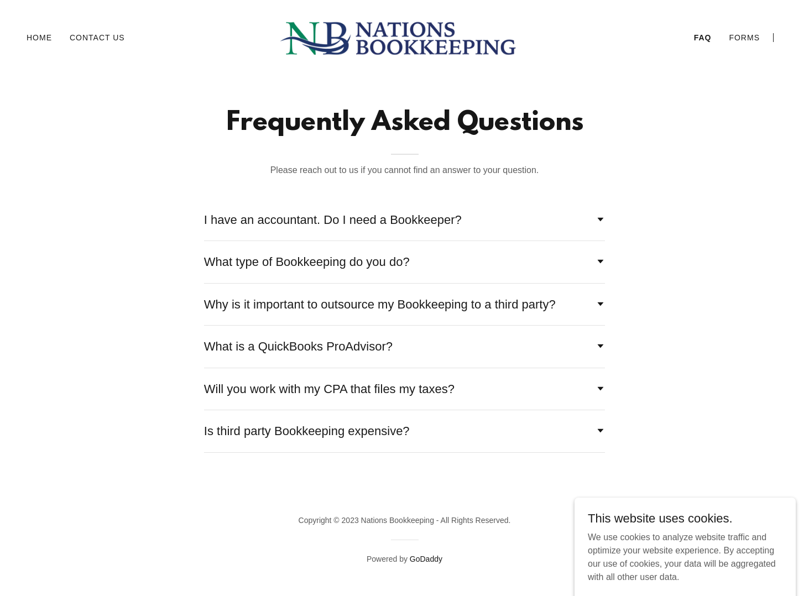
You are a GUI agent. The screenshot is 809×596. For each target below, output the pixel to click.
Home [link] (39, 37)
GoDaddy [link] (426, 559)
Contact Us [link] (97, 37)
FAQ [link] (703, 37)
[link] (405, 36)
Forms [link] (744, 37)
